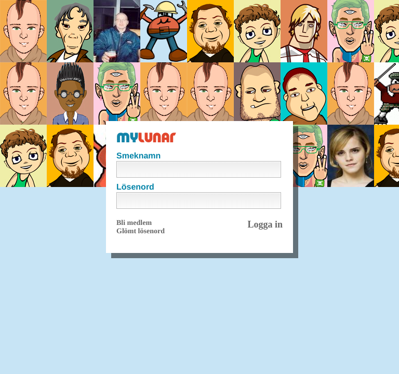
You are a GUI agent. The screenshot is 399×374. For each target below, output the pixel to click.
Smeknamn (138, 156)
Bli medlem (134, 223)
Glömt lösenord (140, 231)
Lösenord (135, 187)
